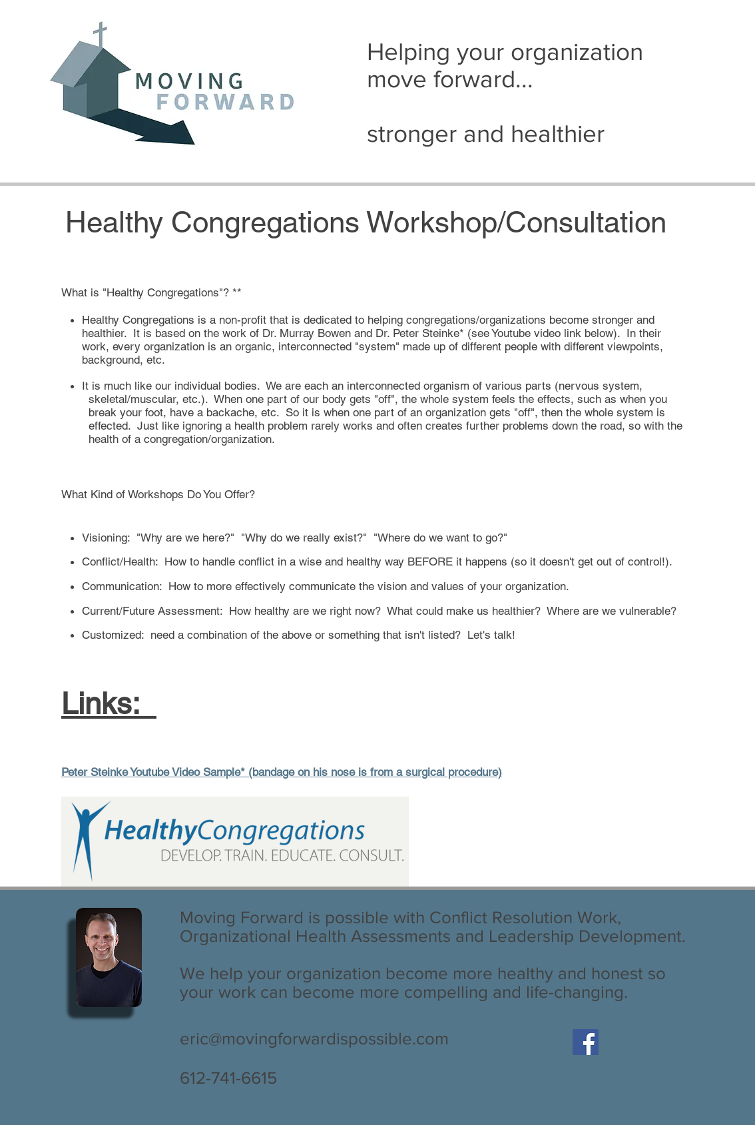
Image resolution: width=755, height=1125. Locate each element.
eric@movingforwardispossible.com (314, 1038)
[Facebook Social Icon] (586, 1042)
